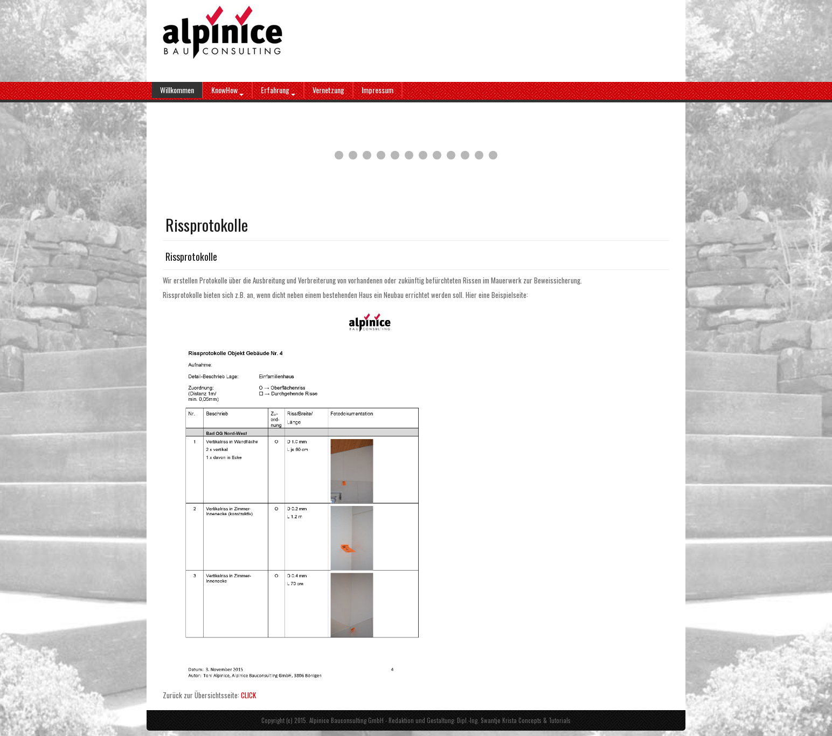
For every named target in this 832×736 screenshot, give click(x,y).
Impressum (377, 89)
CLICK (248, 695)
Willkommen (177, 89)
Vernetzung (328, 89)
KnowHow (227, 90)
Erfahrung (278, 90)
